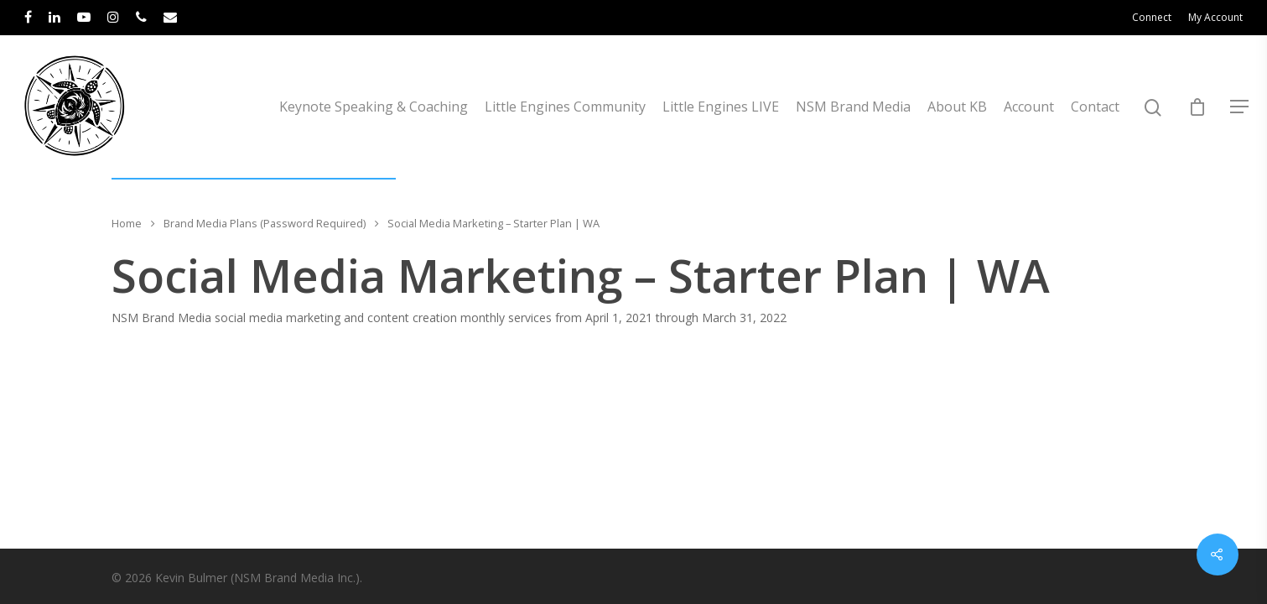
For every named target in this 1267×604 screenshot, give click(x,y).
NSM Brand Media (853, 106)
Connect (1151, 17)
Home (127, 223)
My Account (1215, 17)
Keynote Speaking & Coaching (373, 106)
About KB (957, 106)
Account (1029, 106)
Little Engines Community (565, 106)
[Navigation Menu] (1240, 106)
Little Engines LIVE (720, 106)
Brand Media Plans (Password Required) (265, 223)
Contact (1095, 106)
